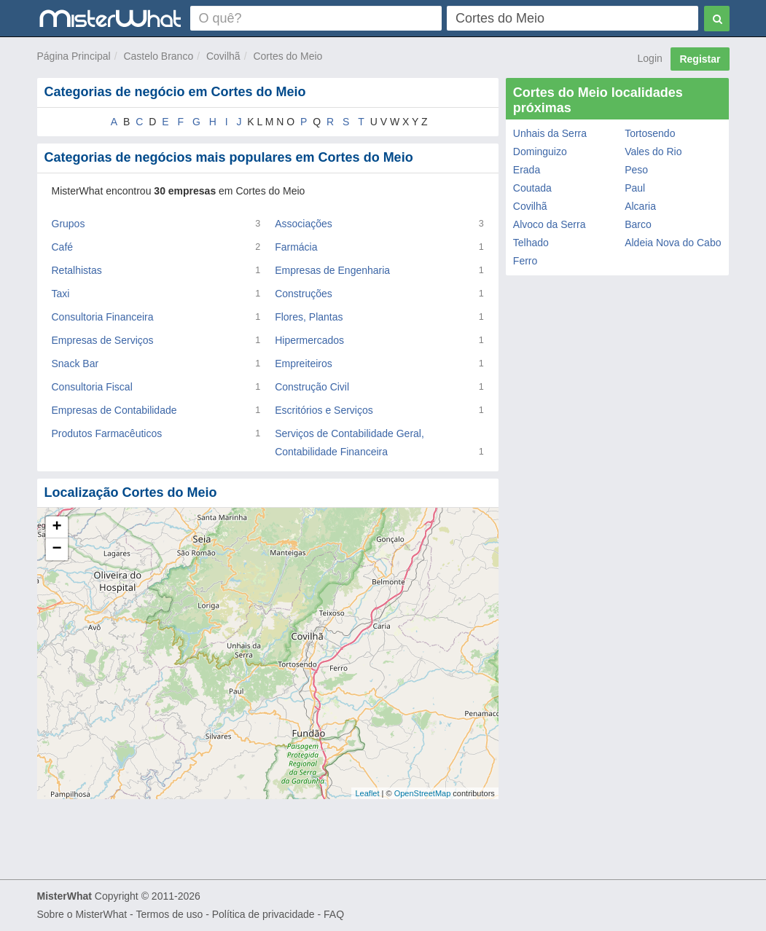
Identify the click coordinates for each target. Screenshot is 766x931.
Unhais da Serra (550, 133)
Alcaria (640, 206)
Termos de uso (169, 914)
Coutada (532, 188)
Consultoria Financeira (103, 317)
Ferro (525, 261)
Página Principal (74, 56)
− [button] (56, 549)
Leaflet (367, 793)
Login (650, 58)
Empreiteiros (303, 363)
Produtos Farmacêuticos (107, 433)
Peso (636, 170)
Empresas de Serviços (103, 340)
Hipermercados (309, 340)
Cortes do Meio (287, 56)
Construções (303, 293)
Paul (635, 188)
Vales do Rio (653, 151)
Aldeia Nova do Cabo (673, 242)
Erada (526, 170)
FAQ (334, 914)
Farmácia (296, 247)
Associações (303, 223)
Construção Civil (312, 387)
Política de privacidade (263, 914)
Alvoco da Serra (549, 224)
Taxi (61, 293)
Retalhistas (77, 270)
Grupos (68, 223)
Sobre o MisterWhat (82, 914)
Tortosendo (650, 133)
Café (63, 247)
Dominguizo (540, 151)
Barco (638, 224)
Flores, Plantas (309, 317)
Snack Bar (75, 363)
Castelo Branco (158, 56)
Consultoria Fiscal (92, 387)
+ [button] (56, 527)
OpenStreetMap (422, 793)
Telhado (531, 242)
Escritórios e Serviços (324, 410)
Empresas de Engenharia (332, 270)
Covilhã (223, 56)
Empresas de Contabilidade (114, 410)
